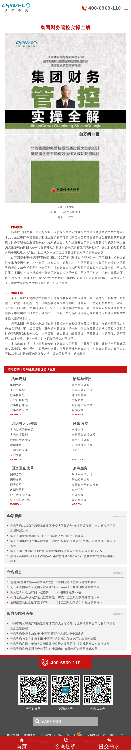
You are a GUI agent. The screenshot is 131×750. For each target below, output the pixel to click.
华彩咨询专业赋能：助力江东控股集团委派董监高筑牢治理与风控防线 (56, 550)
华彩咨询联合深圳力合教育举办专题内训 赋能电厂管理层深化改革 (54, 648)
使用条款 (30, 734)
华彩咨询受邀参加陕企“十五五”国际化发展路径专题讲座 (47, 535)
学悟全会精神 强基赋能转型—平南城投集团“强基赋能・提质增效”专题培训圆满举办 (62, 559)
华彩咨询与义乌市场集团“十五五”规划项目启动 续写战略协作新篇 (53, 638)
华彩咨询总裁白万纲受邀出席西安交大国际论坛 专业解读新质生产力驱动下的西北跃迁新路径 (63, 528)
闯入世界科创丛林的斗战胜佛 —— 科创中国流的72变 (46, 592)
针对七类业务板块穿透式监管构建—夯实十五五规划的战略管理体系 (55, 597)
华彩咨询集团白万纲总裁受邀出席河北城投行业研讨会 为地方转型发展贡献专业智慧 (63, 543)
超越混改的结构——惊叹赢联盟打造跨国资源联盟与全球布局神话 (53, 582)
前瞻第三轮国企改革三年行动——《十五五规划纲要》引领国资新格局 (56, 602)
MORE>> (15, 414)
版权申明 (13, 734)
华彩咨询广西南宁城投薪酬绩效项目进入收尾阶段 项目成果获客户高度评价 (60, 643)
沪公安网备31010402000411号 (102, 734)
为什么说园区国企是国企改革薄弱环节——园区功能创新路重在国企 (55, 587)
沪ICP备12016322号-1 (56, 734)
